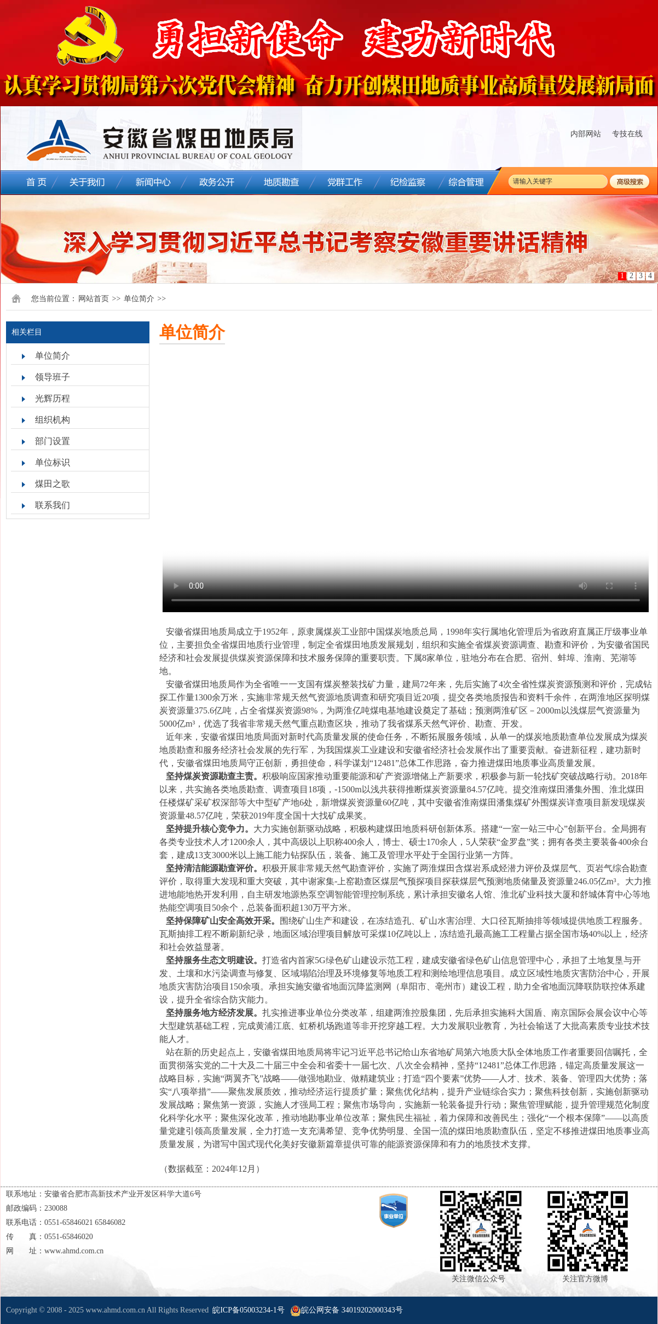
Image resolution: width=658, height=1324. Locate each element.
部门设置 (52, 441)
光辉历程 (52, 398)
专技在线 (627, 134)
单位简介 (139, 299)
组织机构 (52, 419)
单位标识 (52, 462)
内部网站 (585, 134)
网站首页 (93, 299)
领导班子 (52, 377)
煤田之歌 (52, 483)
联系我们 (52, 505)
